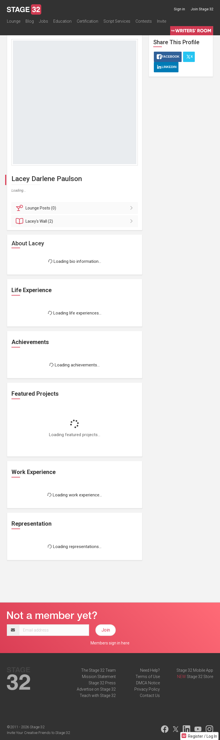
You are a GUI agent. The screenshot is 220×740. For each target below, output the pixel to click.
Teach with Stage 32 (98, 695)
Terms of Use (147, 676)
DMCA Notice (148, 683)
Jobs (43, 21)
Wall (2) (75, 221)
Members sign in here (110, 643)
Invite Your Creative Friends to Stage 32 (38, 733)
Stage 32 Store (200, 676)
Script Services (116, 21)
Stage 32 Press (102, 683)
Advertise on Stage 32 (96, 689)
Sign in (179, 9)
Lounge (13, 21)
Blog (29, 21)
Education (62, 21)
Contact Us (150, 695)
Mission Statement (99, 676)
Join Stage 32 (202, 9)
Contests (143, 21)
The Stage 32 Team (98, 670)
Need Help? (150, 670)
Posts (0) (75, 208)
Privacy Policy (147, 689)
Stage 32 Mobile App (194, 670)
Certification (87, 21)
